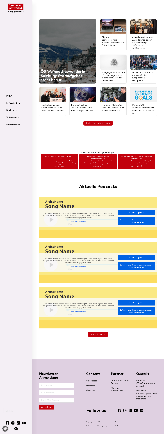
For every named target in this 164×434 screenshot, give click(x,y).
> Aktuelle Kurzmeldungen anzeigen (98, 152)
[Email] (56, 400)
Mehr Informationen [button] (78, 222)
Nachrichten (13, 124)
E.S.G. (9, 96)
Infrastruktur (13, 103)
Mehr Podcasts (98, 334)
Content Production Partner (120, 382)
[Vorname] (56, 385)
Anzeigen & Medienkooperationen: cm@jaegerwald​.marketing (146, 394)
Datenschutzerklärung (94, 426)
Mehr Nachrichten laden (98, 123)
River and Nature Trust (117, 389)
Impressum (109, 426)
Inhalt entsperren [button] (136, 213)
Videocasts (12, 117)
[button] (5, 429)
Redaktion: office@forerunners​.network (145, 383)
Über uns (90, 390)
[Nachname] (56, 392)
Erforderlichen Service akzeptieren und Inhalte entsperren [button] (136, 221)
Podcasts (11, 110)
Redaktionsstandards (123, 426)
